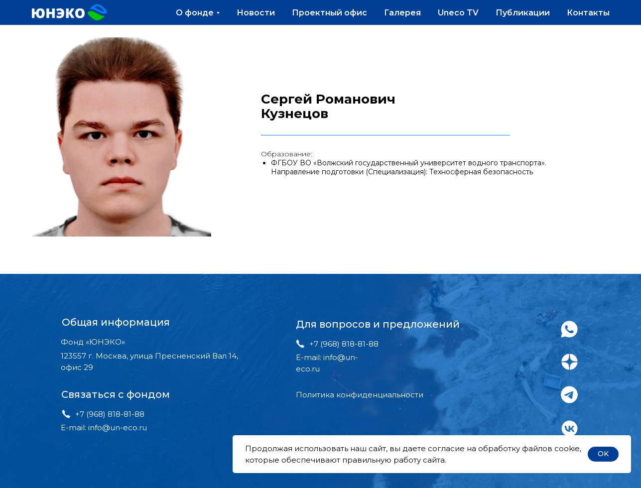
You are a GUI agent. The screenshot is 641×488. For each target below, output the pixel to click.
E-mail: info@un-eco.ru (104, 427)
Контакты (588, 12)
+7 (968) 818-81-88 (109, 414)
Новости (256, 12)
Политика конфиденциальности (359, 394)
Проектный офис (329, 12)
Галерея (402, 12)
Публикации (523, 12)
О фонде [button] (195, 12)
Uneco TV (458, 12)
